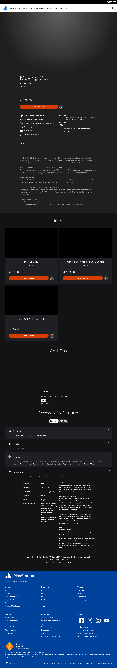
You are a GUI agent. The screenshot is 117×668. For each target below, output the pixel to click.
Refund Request (10, 633)
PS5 (18, 8)
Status (7, 624)
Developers (45, 630)
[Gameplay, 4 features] (58, 474)
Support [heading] (8, 614)
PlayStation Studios (11, 597)
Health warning (46, 627)
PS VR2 (43, 597)
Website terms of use (68, 663)
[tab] (53, 421)
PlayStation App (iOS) (84, 627)
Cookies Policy (89, 663)
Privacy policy (54, 663)
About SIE (8, 590)
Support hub (9, 617)
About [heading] (7, 587)
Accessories (40, 8)
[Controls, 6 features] (58, 459)
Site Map (80, 663)
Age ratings (45, 624)
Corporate (8, 603)
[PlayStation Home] (5, 8)
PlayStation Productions (13, 600)
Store (55, 8)
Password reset (10, 630)
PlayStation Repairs (11, 627)
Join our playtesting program (87, 633)
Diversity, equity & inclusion (86, 600)
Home (7, 581)
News (48, 8)
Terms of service (47, 617)
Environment (81, 590)
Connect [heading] (80, 614)
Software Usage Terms (104, 663)
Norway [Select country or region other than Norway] (11, 663)
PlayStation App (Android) (86, 630)
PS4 (24, 8)
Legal (46, 663)
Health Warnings (65, 530)
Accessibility (81, 593)
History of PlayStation (12, 606)
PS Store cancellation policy (50, 621)
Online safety (81, 597)
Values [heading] (80, 587)
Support (62, 8)
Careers (7, 593)
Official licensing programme (51, 636)
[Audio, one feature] (58, 446)
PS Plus (30, 8)
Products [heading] (45, 587)
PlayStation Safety (11, 621)
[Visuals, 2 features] (58, 433)
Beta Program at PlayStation (87, 636)
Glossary (44, 633)
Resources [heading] (45, 614)
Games (12, 8)
